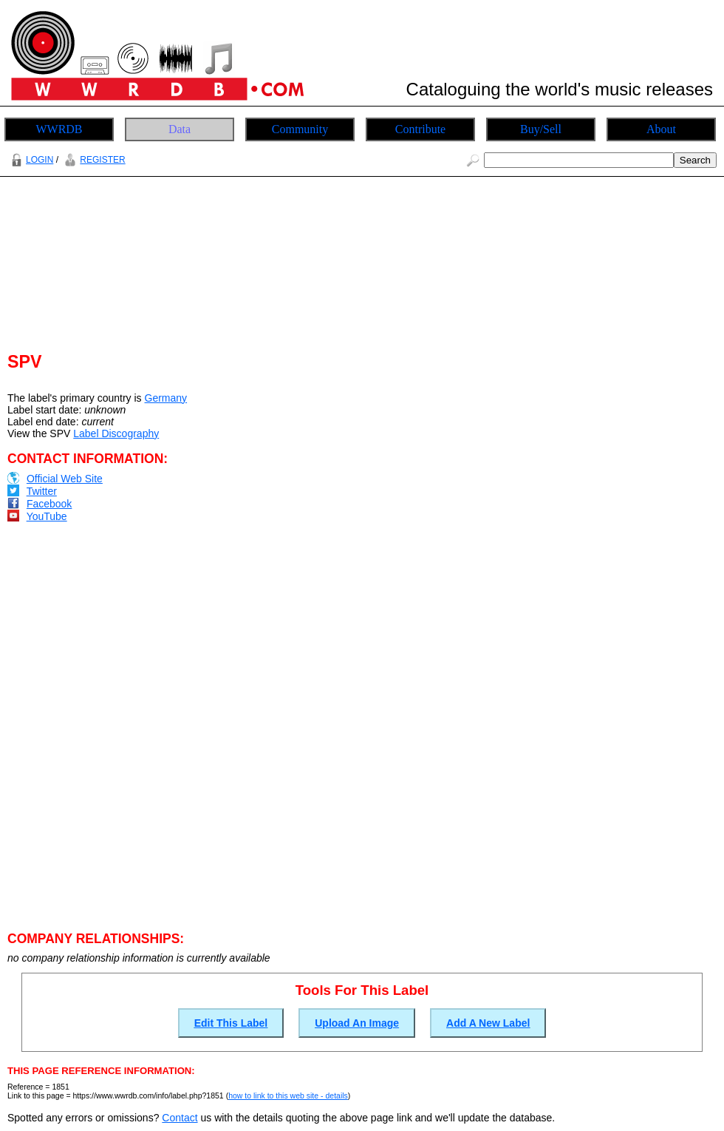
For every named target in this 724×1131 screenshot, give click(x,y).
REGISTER (93, 160)
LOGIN (30, 160)
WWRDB (58, 129)
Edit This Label (231, 1023)
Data (179, 129)
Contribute (420, 129)
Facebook (49, 504)
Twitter (42, 491)
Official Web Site (65, 479)
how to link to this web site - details (288, 1095)
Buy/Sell (540, 129)
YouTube (47, 516)
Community (300, 129)
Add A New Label (488, 1023)
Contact (179, 1118)
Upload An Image (357, 1023)
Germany (166, 398)
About (661, 129)
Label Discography (116, 433)
